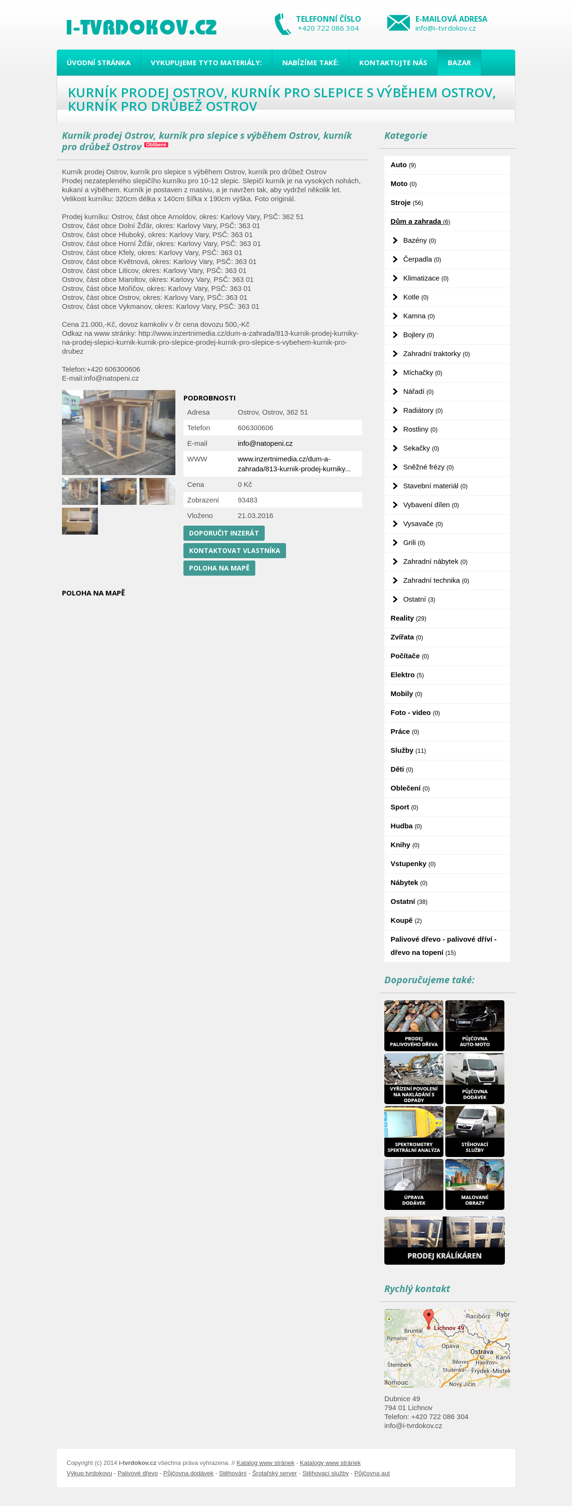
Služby (408, 750)
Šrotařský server (274, 1473)
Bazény (419, 240)
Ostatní (419, 599)
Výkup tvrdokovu (89, 1473)
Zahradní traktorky (436, 353)
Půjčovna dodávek (189, 1473)
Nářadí (418, 391)
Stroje (406, 202)
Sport (404, 807)
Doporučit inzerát (224, 532)
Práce (404, 731)
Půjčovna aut (372, 1473)
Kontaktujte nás (393, 62)
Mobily (406, 693)
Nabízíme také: (310, 62)
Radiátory (423, 410)
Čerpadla (422, 259)
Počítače (409, 656)
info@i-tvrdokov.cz (446, 28)
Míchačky (422, 372)
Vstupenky (412, 863)
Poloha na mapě (219, 567)
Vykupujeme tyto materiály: (206, 62)
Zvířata (406, 637)
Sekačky (421, 448)
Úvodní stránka (98, 62)
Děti (401, 769)
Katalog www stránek (266, 1462)
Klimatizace (426, 278)
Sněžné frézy (428, 467)
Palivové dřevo (138, 1473)
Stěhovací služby (326, 1473)
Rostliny (420, 429)
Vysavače (423, 523)
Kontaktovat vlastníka (234, 550)
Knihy (404, 845)
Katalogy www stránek (330, 1462)
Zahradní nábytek (435, 561)
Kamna (419, 316)
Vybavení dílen (431, 505)
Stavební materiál (435, 486)
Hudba (406, 826)
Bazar (459, 62)
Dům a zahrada (420, 221)
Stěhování (233, 1473)
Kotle (416, 297)
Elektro (407, 675)
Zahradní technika (436, 580)
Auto (403, 165)
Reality (408, 618)
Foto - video (415, 712)
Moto (403, 183)
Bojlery (418, 335)
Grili (414, 542)
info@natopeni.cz (265, 443)
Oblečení (410, 788)
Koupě (406, 920)
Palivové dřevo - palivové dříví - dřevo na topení (443, 945)
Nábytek (408, 882)
